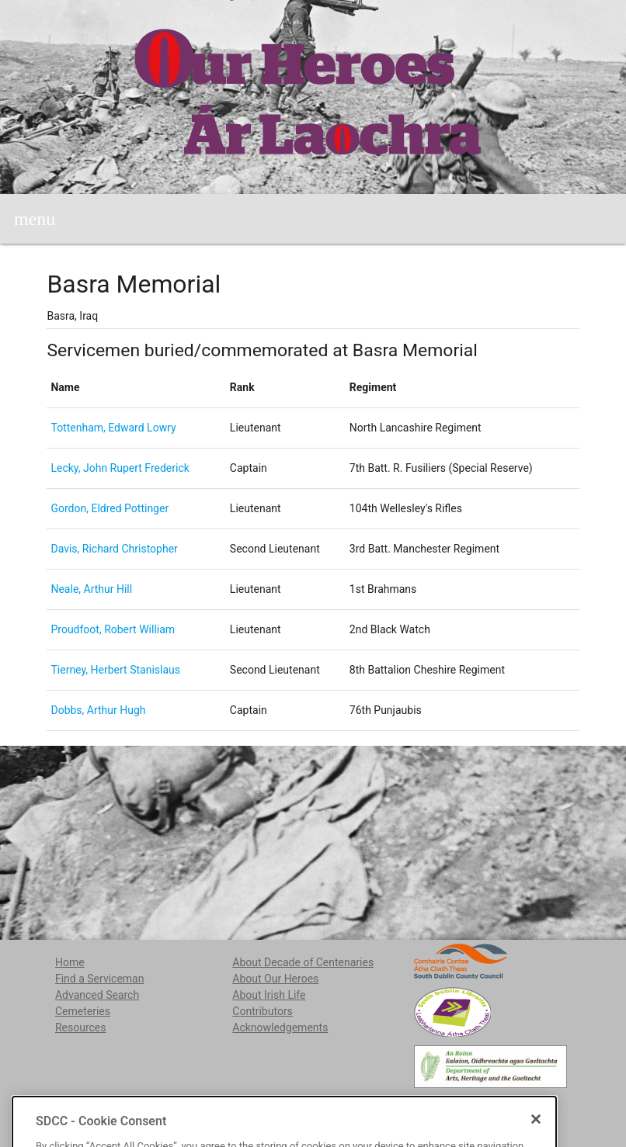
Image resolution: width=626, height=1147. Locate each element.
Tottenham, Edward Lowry (113, 427)
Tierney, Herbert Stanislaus (115, 670)
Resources (80, 1027)
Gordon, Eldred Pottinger (109, 508)
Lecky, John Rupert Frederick (119, 468)
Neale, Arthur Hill (91, 589)
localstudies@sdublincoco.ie (174, 1108)
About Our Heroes (275, 978)
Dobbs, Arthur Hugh (97, 710)
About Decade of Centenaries (303, 962)
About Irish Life (268, 995)
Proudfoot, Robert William (112, 629)
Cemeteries (82, 1011)
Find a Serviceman (99, 978)
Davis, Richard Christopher (113, 548)
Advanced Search (97, 995)
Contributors (262, 1011)
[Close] (536, 1138)
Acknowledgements (280, 1027)
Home (70, 962)
